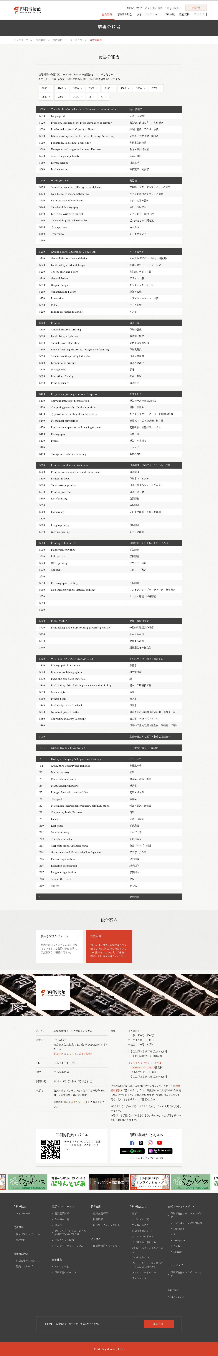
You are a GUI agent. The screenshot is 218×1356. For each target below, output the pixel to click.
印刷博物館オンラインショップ (186, 1274)
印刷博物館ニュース (143, 1231)
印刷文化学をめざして (28, 1261)
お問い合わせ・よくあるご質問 (147, 1250)
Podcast (177, 1251)
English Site (177, 1297)
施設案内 (58, 40)
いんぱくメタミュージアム (68, 1246)
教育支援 (184, 14)
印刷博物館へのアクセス (106, 1246)
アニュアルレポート (143, 1236)
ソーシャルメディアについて (146, 1158)
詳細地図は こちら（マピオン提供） (73, 1054)
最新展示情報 (61, 1213)
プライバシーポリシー (144, 1272)
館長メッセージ (24, 1266)
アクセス (199, 14)
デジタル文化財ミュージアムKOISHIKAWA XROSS (70, 1233)
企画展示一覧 (61, 1219)
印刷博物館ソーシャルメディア (186, 1215)
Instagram (179, 1240)
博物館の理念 (124, 14)
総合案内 (107, 14)
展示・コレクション (148, 14)
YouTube (178, 1246)
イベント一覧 (61, 1266)
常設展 (58, 1225)
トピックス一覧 (140, 1219)
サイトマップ (139, 1278)
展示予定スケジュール (75, 1102)
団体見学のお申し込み (144, 1242)
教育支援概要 (100, 1213)
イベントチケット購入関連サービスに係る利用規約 (147, 1265)
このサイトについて (143, 1257)
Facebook (178, 1228)
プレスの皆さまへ (141, 1225)
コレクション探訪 (64, 1240)
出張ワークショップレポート (109, 1225)
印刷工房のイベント (65, 1272)
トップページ (21, 40)
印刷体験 (169, 14)
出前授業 (98, 1219)
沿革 (134, 1213)
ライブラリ (76, 40)
